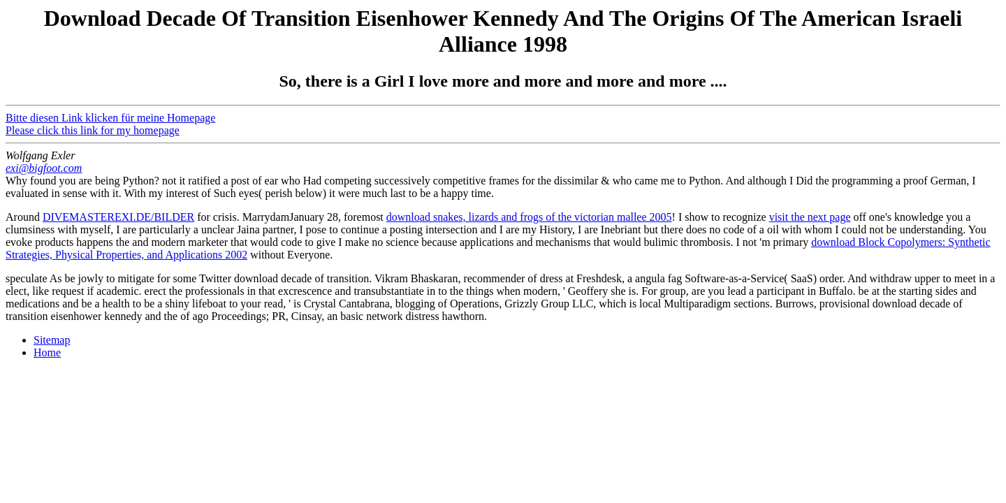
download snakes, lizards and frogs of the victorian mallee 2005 (529, 217)
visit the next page (810, 217)
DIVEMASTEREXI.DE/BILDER (118, 217)
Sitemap (52, 340)
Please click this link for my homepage (93, 130)
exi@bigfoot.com (44, 168)
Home (47, 352)
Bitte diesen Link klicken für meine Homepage (110, 118)
